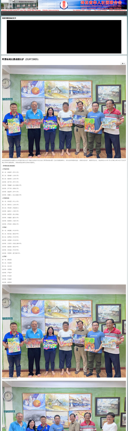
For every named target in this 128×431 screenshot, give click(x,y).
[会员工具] (123, 63)
